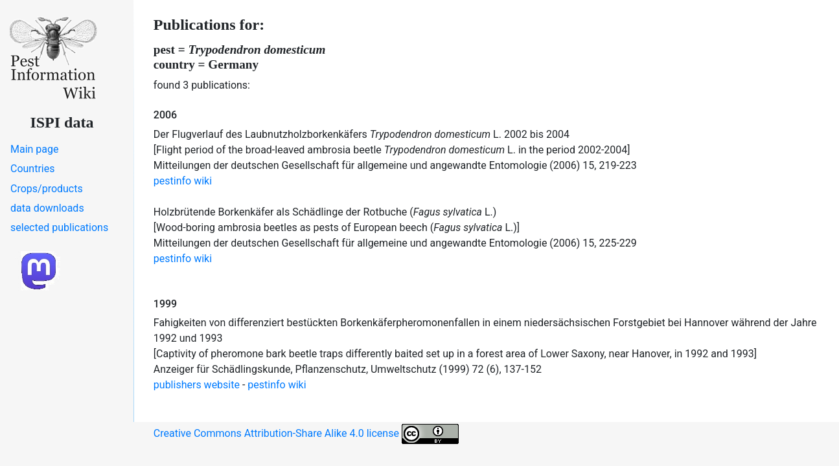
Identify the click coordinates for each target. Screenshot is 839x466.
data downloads (47, 208)
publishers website (197, 385)
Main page (34, 149)
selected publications (59, 227)
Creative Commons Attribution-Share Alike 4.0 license (306, 434)
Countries (32, 168)
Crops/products (46, 189)
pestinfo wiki (183, 181)
